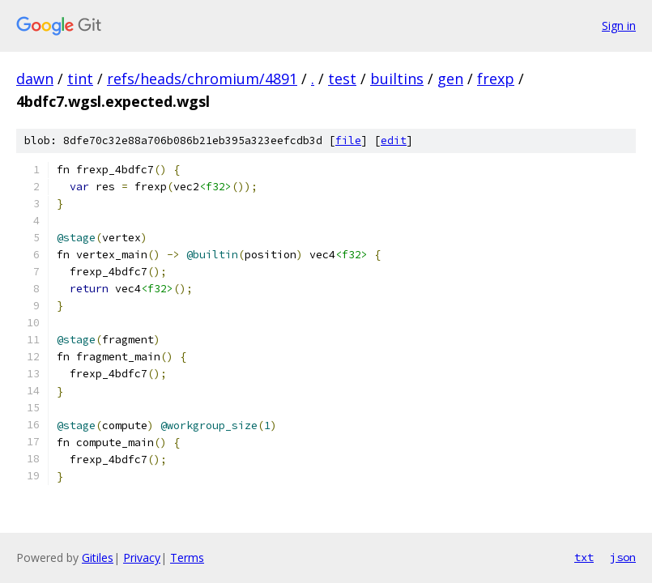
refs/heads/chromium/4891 (202, 78)
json (623, 557)
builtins (397, 78)
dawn (34, 78)
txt (584, 557)
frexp (495, 78)
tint (80, 78)
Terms (187, 557)
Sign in (619, 25)
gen (450, 78)
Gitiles (97, 557)
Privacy (141, 557)
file (348, 140)
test (342, 78)
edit (394, 140)
